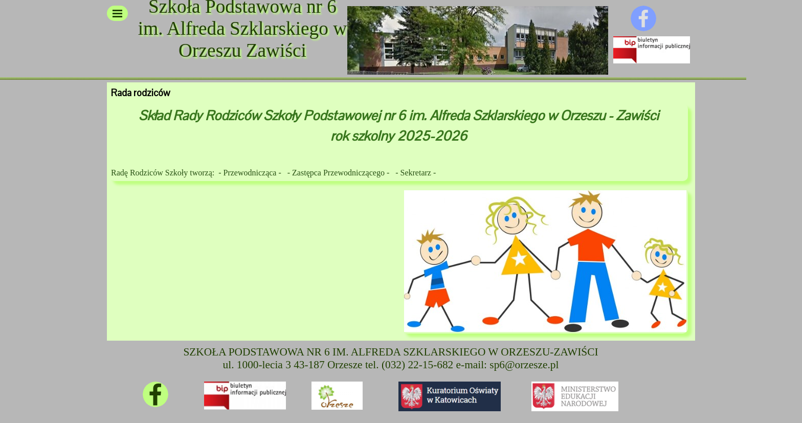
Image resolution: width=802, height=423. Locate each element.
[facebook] (643, 18)
